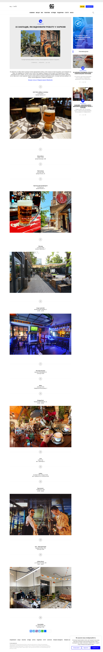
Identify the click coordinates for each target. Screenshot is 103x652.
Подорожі (60, 12)
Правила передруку (58, 639)
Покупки (47, 12)
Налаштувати (76, 647)
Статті (67, 12)
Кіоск (71, 12)
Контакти (49, 639)
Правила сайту (67, 639)
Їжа (42, 12)
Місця (38, 12)
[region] (86, 643)
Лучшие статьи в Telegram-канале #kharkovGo (40, 80)
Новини (32, 12)
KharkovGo (51, 6)
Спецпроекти (89, 6)
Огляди (53, 12)
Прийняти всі (95, 647)
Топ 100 (82, 6)
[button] (70, 118)
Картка (33, 639)
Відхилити (86, 647)
